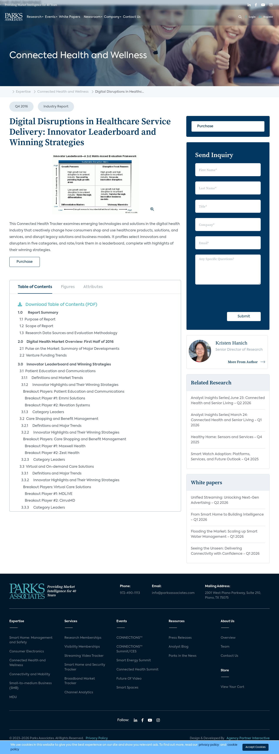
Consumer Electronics (26, 651)
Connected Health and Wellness (63, 91)
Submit (244, 316)
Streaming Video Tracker (84, 655)
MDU (13, 697)
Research (34, 16)
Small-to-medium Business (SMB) (30, 686)
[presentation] (228, 298)
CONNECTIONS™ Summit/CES (129, 649)
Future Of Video (128, 678)
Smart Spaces (127, 687)
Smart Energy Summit (133, 660)
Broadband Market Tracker (79, 681)
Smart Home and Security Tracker (84, 667)
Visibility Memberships (82, 646)
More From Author (247, 361)
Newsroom (92, 16)
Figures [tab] (68, 287)
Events (50, 16)
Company (111, 16)
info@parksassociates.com (173, 593)
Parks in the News (183, 655)
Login (250, 16)
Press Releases (180, 637)
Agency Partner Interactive (248, 738)
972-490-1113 (130, 593)
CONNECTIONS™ (129, 637)
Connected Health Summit (137, 669)
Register (266, 16)
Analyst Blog (178, 646)
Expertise (23, 91)
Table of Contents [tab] (35, 287)
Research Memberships (82, 637)
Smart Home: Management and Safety (30, 640)
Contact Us (132, 16)
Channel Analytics (78, 692)
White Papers (69, 16)
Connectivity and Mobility (29, 674)
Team (225, 646)
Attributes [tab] (93, 287)
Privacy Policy (97, 738)
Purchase (25, 262)
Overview (228, 637)
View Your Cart (232, 687)
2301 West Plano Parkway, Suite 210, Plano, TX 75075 (233, 595)
